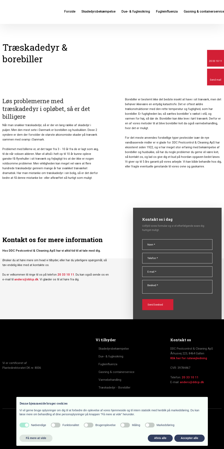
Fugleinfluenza (167, 11)
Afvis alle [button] (160, 438)
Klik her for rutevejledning (188, 358)
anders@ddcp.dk (26, 279)
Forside (69, 11)
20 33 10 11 (65, 274)
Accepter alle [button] (189, 438)
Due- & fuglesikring (135, 11)
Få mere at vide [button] (36, 438)
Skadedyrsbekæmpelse (98, 11)
